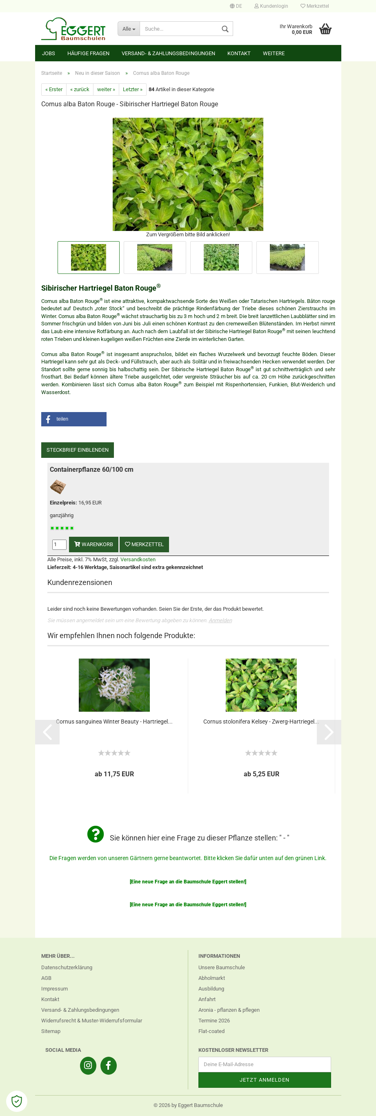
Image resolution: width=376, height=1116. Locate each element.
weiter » (106, 89)
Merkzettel (314, 6)
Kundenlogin (271, 6)
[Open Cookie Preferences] (16, 1101)
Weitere (274, 53)
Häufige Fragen (88, 53)
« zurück (79, 89)
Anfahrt (207, 999)
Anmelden (220, 620)
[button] (74, 419)
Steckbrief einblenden (78, 450)
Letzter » (132, 89)
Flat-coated (211, 1031)
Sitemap (50, 1031)
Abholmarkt (211, 978)
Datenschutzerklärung (66, 967)
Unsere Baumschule (221, 967)
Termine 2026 (214, 1020)
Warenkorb (93, 544)
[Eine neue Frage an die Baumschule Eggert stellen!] (188, 882)
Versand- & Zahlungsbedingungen (168, 53)
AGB (46, 978)
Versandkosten (138, 559)
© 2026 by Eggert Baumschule (188, 1105)
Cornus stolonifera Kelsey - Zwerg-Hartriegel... (261, 721)
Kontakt (239, 53)
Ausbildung (211, 989)
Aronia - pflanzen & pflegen (229, 1010)
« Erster (53, 89)
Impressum (54, 989)
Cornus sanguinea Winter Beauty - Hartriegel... (114, 721)
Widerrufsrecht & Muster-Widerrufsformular (91, 1020)
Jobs (48, 53)
